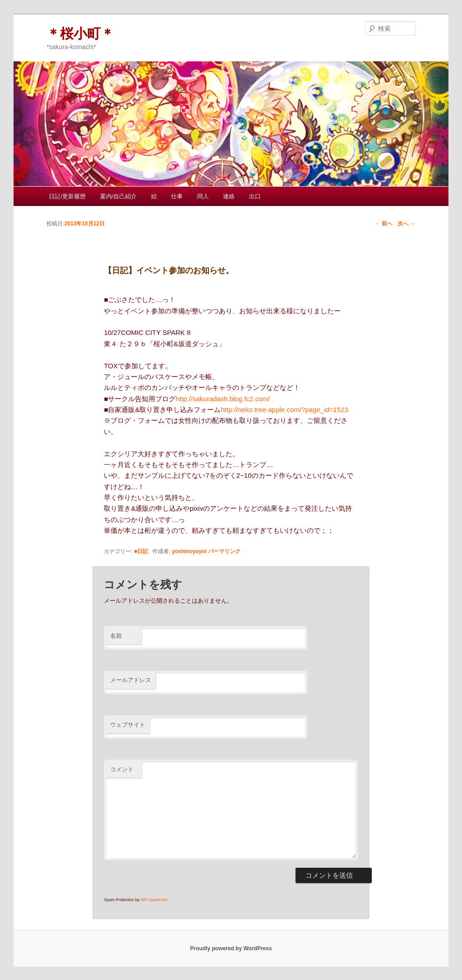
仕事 (177, 196)
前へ (383, 223)
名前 (116, 635)
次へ (406, 223)
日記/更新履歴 (67, 196)
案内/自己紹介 (118, 196)
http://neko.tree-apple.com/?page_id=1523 (284, 409)
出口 (255, 196)
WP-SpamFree (153, 900)
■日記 (141, 551)
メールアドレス (130, 680)
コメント (122, 769)
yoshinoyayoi (189, 551)
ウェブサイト (127, 724)
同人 (203, 196)
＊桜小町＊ (80, 33)
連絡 (229, 196)
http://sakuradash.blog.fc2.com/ (222, 399)
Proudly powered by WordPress (231, 948)
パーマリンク (224, 551)
